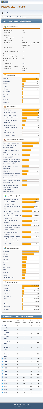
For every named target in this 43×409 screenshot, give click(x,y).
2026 (5, 325)
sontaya (5, 275)
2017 (5, 383)
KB (4, 97)
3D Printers (7, 110)
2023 (5, 365)
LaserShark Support (10, 115)
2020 (5, 374)
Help (14, 404)
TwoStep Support (9, 132)
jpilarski (5, 94)
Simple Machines (26, 406)
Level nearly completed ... (11, 143)
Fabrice (5, 84)
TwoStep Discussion (10, 135)
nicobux (5, 99)
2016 (5, 386)
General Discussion (10, 125)
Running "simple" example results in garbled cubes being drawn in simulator (11, 176)
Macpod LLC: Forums (13, 6)
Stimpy (5, 89)
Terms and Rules (20, 404)
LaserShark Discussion (11, 118)
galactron (6, 102)
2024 (5, 362)
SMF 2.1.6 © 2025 (17, 406)
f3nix (5, 298)
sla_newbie (6, 91)
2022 (5, 368)
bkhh (23, 63)
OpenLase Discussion (10, 112)
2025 (5, 359)
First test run (7, 171)
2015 (5, 389)
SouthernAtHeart (8, 277)
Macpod (5, 78)
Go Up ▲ (28, 404)
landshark (6, 81)
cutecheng (7, 306)
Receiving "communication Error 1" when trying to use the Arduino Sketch (11, 162)
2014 (5, 392)
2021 (5, 371)
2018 (5, 380)
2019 (5, 377)
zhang (5, 86)
